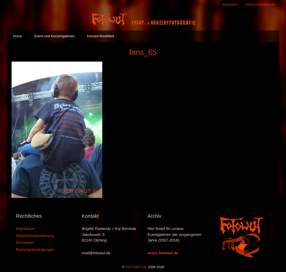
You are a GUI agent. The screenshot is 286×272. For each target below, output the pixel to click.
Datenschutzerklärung (260, 4)
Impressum (229, 4)
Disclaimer (25, 242)
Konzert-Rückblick (100, 36)
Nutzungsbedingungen (35, 249)
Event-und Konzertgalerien (54, 36)
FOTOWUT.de (136, 267)
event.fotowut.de (163, 253)
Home (17, 36)
